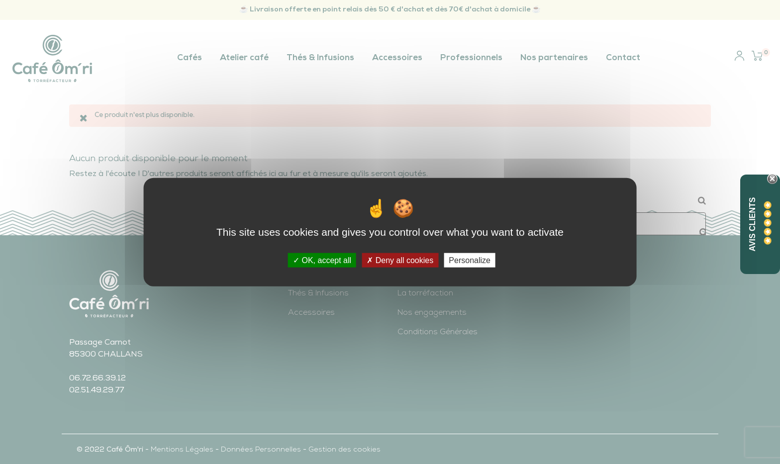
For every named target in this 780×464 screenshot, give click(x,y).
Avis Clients (752, 224)
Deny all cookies (400, 260)
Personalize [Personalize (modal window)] (469, 260)
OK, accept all (322, 260)
